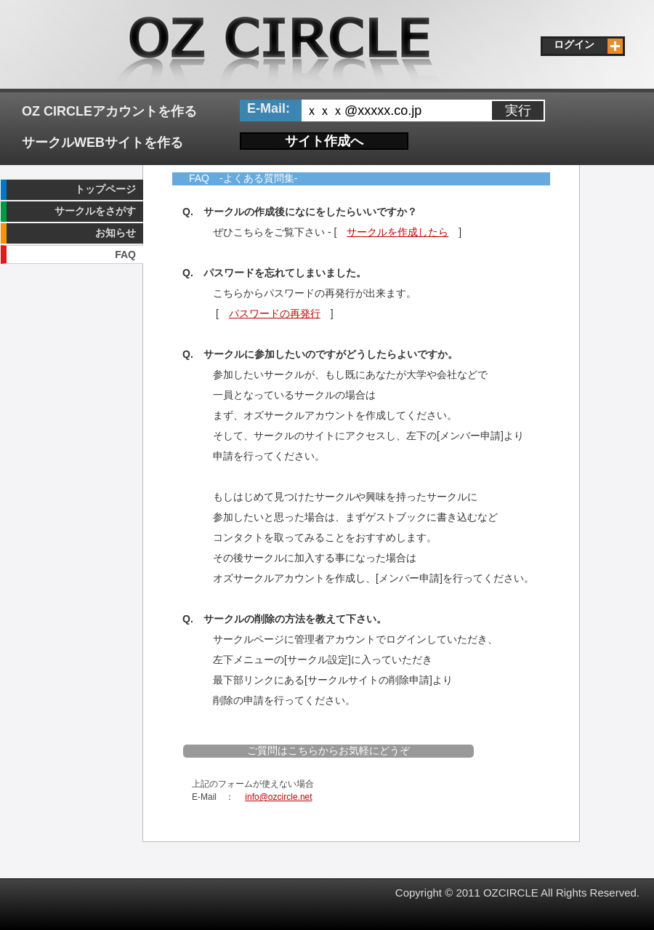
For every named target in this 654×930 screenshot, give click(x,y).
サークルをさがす (95, 211)
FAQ (125, 254)
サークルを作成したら (397, 232)
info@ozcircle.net (278, 797)
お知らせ (115, 232)
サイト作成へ (324, 141)
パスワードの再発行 (274, 313)
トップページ (105, 189)
